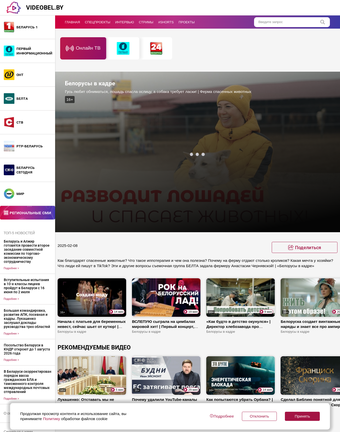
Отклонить (259, 416)
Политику (51, 419)
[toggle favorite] (304, 247)
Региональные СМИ (30, 212)
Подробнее (11, 268)
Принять (302, 416)
